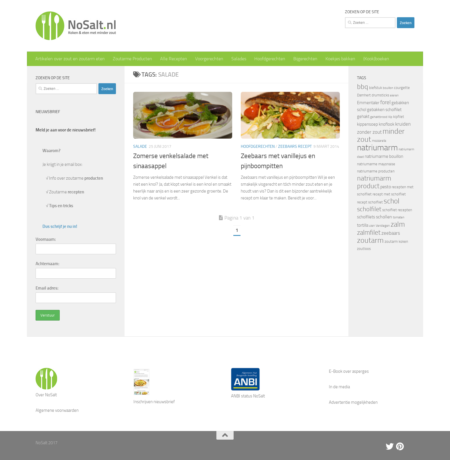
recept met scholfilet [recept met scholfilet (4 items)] (389, 194)
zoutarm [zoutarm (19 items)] (370, 240)
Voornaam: (46, 239)
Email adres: (47, 288)
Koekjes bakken (340, 58)
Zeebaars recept (295, 146)
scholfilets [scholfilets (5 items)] (366, 217)
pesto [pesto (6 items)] (385, 186)
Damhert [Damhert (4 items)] (364, 95)
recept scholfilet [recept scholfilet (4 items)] (370, 202)
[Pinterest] (400, 446)
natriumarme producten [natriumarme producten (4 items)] (376, 171)
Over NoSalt (46, 394)
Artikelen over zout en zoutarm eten (70, 58)
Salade (140, 146)
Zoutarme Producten (132, 58)
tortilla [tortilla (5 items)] (362, 225)
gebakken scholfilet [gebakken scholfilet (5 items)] (384, 109)
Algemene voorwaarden (57, 410)
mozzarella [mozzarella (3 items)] (379, 141)
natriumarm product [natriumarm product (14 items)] (374, 182)
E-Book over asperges (349, 371)
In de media (339, 386)
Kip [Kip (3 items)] (390, 117)
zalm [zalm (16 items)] (398, 224)
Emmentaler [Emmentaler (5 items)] (368, 102)
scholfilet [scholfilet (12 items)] (369, 209)
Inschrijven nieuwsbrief (154, 401)
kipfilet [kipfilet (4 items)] (398, 116)
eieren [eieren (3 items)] (394, 95)
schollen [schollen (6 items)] (384, 217)
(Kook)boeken (376, 58)
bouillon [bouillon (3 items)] (388, 88)
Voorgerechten (209, 58)
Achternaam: (47, 263)
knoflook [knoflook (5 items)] (386, 124)
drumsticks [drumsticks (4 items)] (380, 95)
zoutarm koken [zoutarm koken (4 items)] (396, 241)
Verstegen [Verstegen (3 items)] (383, 226)
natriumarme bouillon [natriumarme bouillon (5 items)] (384, 156)
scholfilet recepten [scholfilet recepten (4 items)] (397, 210)
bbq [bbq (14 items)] (362, 87)
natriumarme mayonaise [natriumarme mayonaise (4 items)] (376, 164)
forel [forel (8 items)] (385, 102)
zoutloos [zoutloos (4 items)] (364, 249)
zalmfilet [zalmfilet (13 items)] (369, 232)
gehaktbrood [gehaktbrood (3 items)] (378, 117)
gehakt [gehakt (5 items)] (363, 116)
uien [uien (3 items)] (372, 226)
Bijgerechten (305, 58)
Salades (238, 58)
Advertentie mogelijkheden (353, 402)
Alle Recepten (173, 58)
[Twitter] (390, 446)
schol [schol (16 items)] (391, 201)
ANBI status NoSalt (248, 396)
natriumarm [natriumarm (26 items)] (377, 148)
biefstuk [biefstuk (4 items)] (375, 88)
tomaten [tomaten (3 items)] (398, 217)
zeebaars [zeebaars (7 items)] (390, 233)
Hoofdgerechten (269, 58)
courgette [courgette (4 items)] (402, 88)
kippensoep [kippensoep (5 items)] (367, 124)
